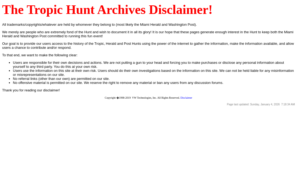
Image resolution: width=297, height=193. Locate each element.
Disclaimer (186, 97)
